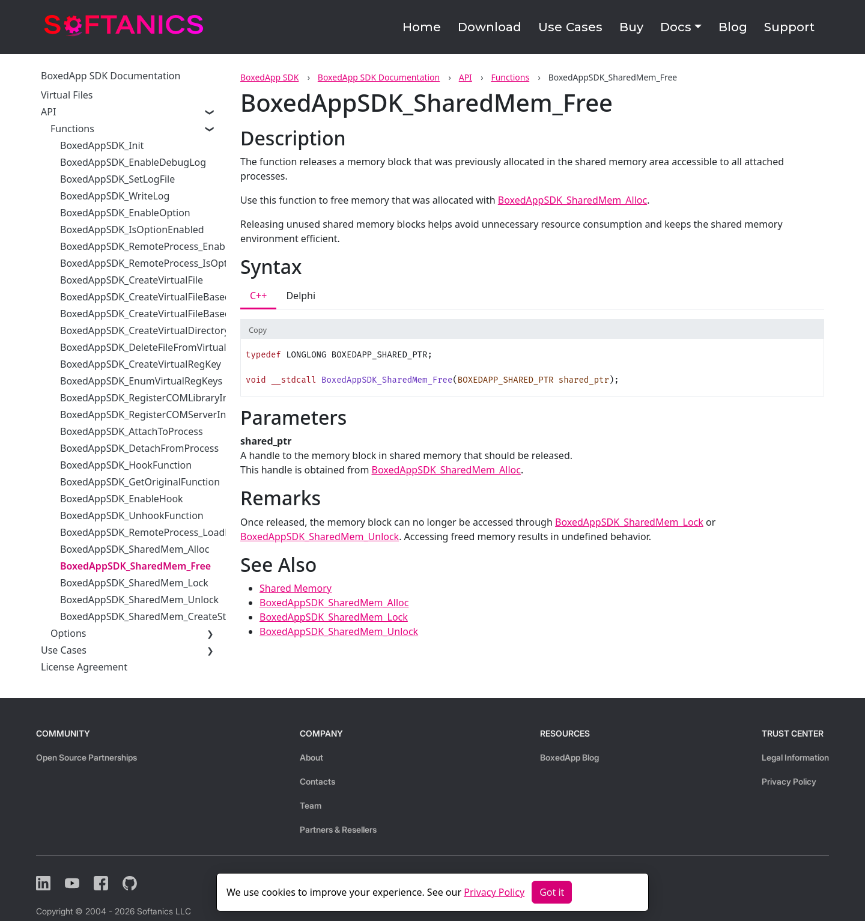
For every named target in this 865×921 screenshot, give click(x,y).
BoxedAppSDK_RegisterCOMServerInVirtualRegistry (176, 414)
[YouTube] (72, 883)
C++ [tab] (258, 295)
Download (489, 27)
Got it (551, 892)
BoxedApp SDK (269, 77)
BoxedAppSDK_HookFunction (126, 465)
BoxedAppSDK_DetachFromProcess (139, 448)
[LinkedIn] (43, 883)
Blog (732, 27)
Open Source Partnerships (86, 757)
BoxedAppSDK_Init (102, 145)
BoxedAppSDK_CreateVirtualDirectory (144, 330)
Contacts (317, 781)
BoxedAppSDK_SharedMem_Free (135, 566)
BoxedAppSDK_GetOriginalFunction (140, 481)
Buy (631, 27)
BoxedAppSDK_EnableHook (121, 498)
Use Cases (570, 27)
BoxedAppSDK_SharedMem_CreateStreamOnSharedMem (189, 616)
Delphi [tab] (300, 295)
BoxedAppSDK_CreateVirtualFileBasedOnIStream (170, 296)
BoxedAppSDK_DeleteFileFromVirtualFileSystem (167, 347)
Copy (258, 329)
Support (789, 27)
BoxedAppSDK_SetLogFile (117, 179)
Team (310, 805)
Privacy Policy (789, 781)
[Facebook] (101, 883)
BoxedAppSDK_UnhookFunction (132, 515)
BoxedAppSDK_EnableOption (125, 212)
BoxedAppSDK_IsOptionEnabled (132, 229)
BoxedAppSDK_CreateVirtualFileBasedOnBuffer (166, 313)
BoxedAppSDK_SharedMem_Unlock (139, 599)
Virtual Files (67, 95)
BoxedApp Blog (569, 757)
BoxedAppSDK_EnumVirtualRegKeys (141, 381)
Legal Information (795, 757)
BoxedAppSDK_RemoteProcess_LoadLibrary (158, 532)
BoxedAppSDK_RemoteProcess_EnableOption (162, 246)
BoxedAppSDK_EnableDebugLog (133, 162)
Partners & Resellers (338, 829)
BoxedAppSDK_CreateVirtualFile (131, 280)
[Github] (130, 883)
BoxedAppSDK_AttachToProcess (131, 431)
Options (68, 633)
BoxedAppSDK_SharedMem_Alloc (134, 549)
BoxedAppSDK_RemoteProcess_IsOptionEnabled (169, 263)
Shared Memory (296, 588)
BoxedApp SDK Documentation (379, 77)
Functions (510, 77)
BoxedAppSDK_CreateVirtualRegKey (140, 364)
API (465, 77)
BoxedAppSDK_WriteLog (114, 195)
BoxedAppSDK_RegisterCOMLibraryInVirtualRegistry (177, 397)
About (311, 757)
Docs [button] (675, 27)
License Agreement (84, 666)
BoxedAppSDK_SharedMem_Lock (134, 582)
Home (421, 27)
